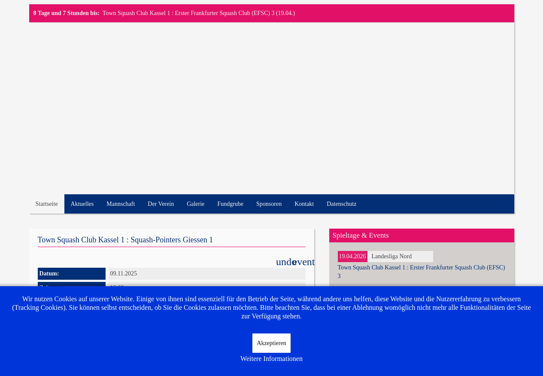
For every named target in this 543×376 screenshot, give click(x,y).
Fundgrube (230, 204)
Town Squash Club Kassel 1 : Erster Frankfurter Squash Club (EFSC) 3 (189, 13)
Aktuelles (82, 204)
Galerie (195, 204)
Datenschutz (341, 204)
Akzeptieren (271, 343)
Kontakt (304, 204)
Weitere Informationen (271, 358)
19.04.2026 (352, 256)
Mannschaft (120, 204)
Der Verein (161, 204)
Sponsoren (269, 204)
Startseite (47, 204)
